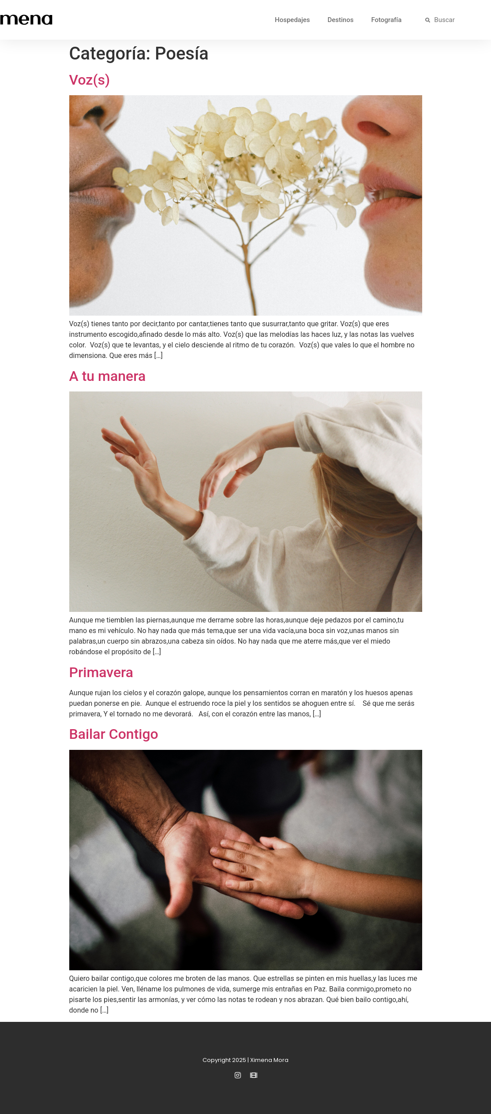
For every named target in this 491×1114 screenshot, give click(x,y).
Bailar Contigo (113, 734)
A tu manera (107, 376)
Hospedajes (292, 20)
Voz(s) (89, 79)
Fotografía (386, 20)
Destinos (340, 20)
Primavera (101, 672)
